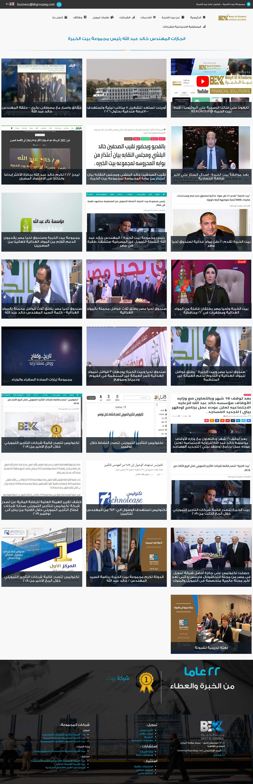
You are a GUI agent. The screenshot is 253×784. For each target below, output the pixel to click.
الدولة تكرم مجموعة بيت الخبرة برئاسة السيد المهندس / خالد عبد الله (127, 578)
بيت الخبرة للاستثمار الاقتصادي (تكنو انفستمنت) (58, 761)
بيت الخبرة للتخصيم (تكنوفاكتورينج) (64, 738)
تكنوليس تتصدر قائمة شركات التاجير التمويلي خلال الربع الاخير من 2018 (41, 444)
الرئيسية (197, 18)
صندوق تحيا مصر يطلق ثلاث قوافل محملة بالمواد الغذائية (127, 310)
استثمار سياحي (144, 770)
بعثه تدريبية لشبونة (211, 647)
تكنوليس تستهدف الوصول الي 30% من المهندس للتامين (126, 511)
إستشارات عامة (144, 755)
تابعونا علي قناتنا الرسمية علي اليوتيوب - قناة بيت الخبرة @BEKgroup (211, 109)
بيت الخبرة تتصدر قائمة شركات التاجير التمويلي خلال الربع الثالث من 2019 (211, 511)
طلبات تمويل (103, 18)
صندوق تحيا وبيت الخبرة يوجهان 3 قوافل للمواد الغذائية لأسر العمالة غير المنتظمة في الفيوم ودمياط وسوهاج (127, 375)
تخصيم (148, 737)
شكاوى (217, 755)
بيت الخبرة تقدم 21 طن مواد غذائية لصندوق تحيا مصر (211, 243)
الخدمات (148, 18)
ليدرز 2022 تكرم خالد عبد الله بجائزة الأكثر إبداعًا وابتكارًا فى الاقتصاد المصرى (41, 176)
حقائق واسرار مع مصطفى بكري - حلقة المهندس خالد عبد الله (42, 109)
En (7, 4)
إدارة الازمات (146, 751)
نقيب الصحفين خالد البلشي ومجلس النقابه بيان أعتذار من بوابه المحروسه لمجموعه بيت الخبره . (126, 176)
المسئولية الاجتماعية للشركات (184, 27)
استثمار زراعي (145, 773)
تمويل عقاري (146, 733)
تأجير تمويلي (146, 730)
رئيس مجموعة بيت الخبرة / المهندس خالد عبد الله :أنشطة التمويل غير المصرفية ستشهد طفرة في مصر (126, 241)
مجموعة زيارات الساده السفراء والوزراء (41, 379)
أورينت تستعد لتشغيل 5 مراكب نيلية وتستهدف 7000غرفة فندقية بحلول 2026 (126, 109)
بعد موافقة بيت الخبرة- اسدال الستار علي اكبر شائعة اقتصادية (211, 176)
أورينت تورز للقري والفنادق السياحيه (65, 767)
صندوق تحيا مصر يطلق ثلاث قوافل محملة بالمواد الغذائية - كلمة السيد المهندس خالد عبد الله (42, 310)
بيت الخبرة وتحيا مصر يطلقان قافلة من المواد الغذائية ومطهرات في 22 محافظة (211, 310)
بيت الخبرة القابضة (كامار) (70, 764)
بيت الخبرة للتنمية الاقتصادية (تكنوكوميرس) (59, 751)
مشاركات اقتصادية (142, 740)
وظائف (80, 18)
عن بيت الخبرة (173, 18)
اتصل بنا (59, 18)
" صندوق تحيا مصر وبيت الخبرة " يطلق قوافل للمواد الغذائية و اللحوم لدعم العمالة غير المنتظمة (211, 375)
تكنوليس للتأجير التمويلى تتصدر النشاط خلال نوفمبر (126, 444)
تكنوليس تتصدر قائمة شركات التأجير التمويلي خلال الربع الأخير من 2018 (41, 578)
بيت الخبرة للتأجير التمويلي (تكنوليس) (63, 734)
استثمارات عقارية (143, 766)
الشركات (127, 18)
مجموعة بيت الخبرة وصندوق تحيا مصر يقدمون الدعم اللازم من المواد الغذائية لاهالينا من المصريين (42, 241)
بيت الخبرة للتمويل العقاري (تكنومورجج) (62, 741)
